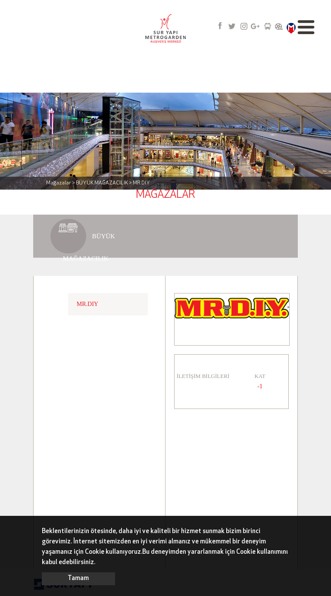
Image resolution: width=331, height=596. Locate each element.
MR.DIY (87, 304)
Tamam (78, 578)
